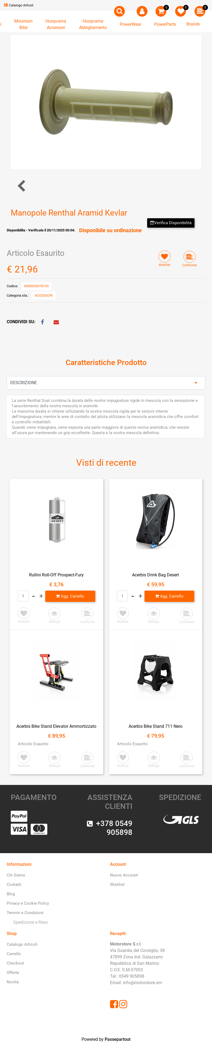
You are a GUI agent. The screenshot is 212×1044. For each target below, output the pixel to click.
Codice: (12, 286)
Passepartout (117, 1039)
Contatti (14, 884)
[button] (119, 11)
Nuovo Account (124, 875)
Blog (11, 894)
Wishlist (117, 884)
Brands (193, 24)
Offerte (13, 972)
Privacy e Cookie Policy (28, 903)
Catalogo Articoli (18, 5)
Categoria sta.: (18, 295)
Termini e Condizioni (25, 912)
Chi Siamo (16, 875)
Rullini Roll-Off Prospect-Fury (56, 574)
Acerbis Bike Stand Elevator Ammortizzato (56, 726)
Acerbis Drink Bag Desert (155, 574)
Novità (13, 982)
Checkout (15, 963)
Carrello (14, 953)
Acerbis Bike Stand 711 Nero (155, 726)
